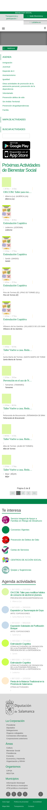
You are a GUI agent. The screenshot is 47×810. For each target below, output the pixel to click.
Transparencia (19, 806)
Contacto (31, 806)
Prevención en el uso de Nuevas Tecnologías (18, 380)
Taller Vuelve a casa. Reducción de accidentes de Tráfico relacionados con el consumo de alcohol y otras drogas (18, 349)
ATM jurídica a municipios (17, 788)
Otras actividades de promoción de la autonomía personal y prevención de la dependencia (19, 86)
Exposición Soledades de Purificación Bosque (27, 627)
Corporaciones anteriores (16, 738)
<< (13, 493)
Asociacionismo (9, 75)
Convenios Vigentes (20, 530)
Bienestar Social (13, 750)
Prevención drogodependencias (16, 106)
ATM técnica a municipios (17, 785)
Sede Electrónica (36, 16)
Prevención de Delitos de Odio (25, 540)
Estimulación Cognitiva (15, 223)
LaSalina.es (36, 22)
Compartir (3, 501)
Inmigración (7, 63)
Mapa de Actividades (14, 119)
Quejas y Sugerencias (21, 570)
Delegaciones (12, 730)
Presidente (10, 725)
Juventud (6, 67)
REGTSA (10, 773)
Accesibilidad (37, 802)
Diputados (10, 728)
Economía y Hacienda (15, 759)
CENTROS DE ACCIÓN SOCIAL (26, 560)
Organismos (13, 766)
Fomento (10, 756)
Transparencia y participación (12, 17)
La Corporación (15, 720)
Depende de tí (8, 71)
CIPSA (9, 771)
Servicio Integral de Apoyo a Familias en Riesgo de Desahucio (26, 520)
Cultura (9, 748)
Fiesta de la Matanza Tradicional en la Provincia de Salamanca (27, 682)
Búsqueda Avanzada (41, 136)
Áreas (9, 743)
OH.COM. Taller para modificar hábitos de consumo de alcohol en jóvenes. (18, 192)
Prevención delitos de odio (14, 97)
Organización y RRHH (15, 761)
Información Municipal (15, 783)
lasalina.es (11, 48)
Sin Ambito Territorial (11, 101)
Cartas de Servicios (20, 550)
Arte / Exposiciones (20, 613)
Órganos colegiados (14, 733)
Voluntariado (8, 93)
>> (34, 493)
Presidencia (11, 753)
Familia (6, 110)
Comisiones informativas (16, 736)
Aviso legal (6, 802)
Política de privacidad (21, 802)
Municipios (12, 778)
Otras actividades (19, 687)
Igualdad (6, 79)
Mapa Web (6, 806)
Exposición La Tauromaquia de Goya (26, 610)
